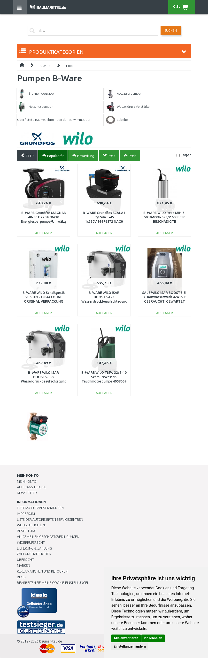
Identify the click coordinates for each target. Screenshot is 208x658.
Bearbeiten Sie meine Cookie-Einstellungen (53, 583)
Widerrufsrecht (31, 542)
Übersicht (25, 560)
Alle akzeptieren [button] (126, 638)
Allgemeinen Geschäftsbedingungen (48, 537)
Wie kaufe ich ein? (31, 525)
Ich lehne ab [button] (153, 638)
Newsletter (27, 493)
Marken (23, 565)
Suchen (170, 30)
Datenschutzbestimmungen (40, 508)
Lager (185, 155)
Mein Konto (27, 481)
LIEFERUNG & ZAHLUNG (34, 548)
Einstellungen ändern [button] (130, 646)
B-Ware (45, 66)
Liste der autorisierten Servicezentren (50, 519)
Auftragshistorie (31, 487)
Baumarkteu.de (50, 641)
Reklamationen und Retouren (42, 571)
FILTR (27, 155)
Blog (21, 577)
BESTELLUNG (26, 531)
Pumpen (72, 66)
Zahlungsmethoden (34, 554)
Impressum (26, 514)
